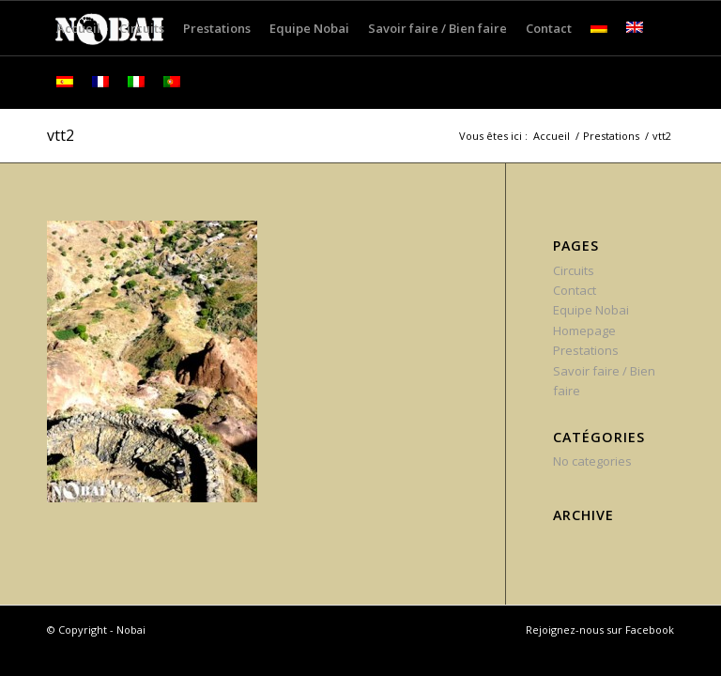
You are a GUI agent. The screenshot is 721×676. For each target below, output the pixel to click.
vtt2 (60, 135)
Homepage (584, 330)
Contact (574, 290)
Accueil (551, 136)
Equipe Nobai (591, 309)
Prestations (611, 136)
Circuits (573, 270)
